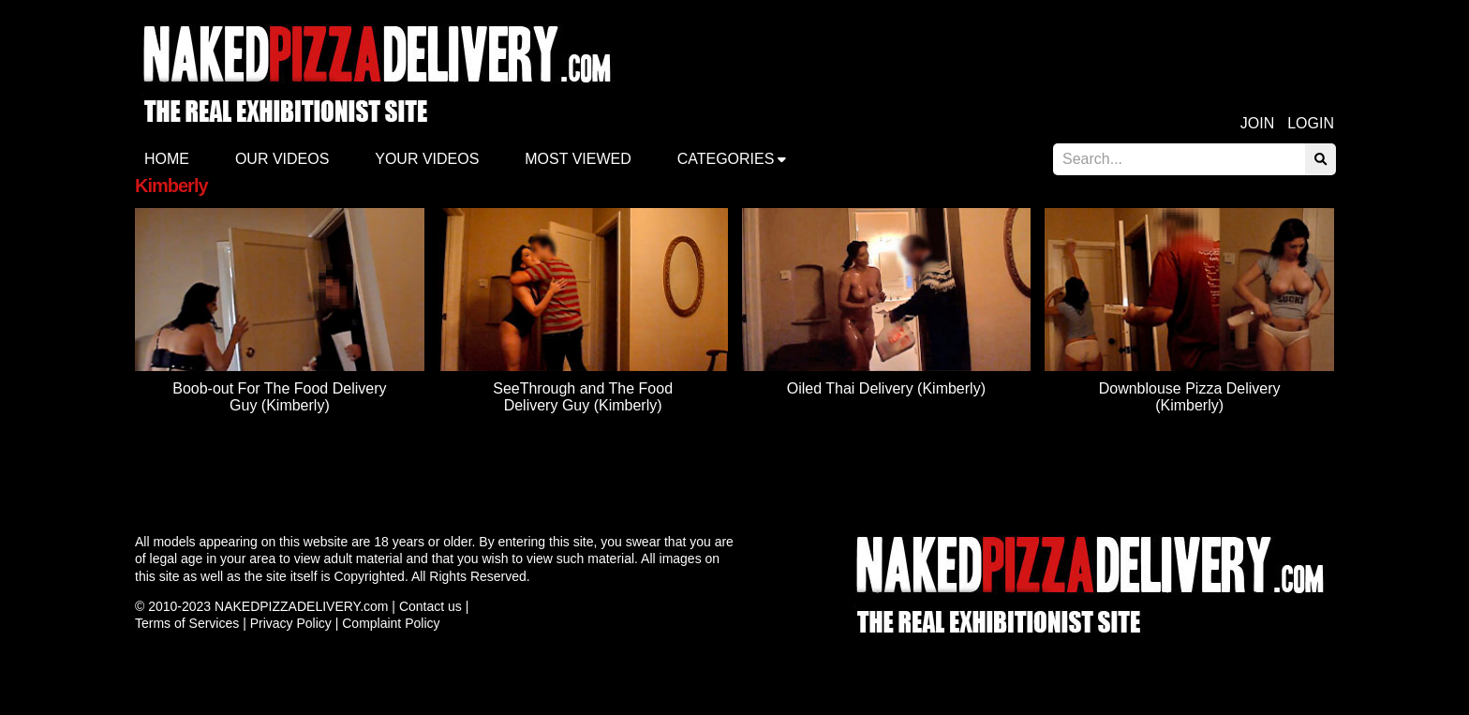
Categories (726, 159)
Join (1257, 123)
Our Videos (282, 159)
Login (1310, 123)
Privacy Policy (291, 623)
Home (166, 159)
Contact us (430, 606)
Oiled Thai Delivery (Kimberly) (886, 388)
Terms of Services (187, 623)
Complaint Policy (390, 623)
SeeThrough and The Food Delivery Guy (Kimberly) (583, 396)
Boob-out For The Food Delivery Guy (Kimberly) (279, 396)
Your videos (427, 159)
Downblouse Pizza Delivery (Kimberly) (1190, 396)
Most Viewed (578, 159)
